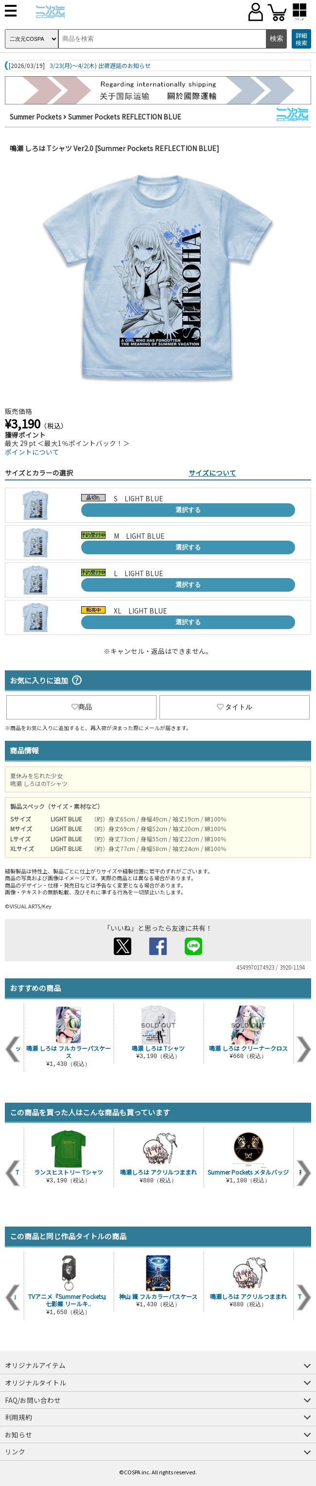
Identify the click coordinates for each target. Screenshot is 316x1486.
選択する (188, 509)
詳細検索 (301, 39)
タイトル (235, 707)
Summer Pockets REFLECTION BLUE (124, 116)
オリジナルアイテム (35, 1365)
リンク (15, 1451)
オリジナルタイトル (35, 1382)
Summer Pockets (36, 116)
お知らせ (18, 1434)
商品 (81, 707)
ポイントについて (32, 452)
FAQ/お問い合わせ (33, 1400)
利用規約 (18, 1417)
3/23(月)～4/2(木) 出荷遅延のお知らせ (100, 65)
